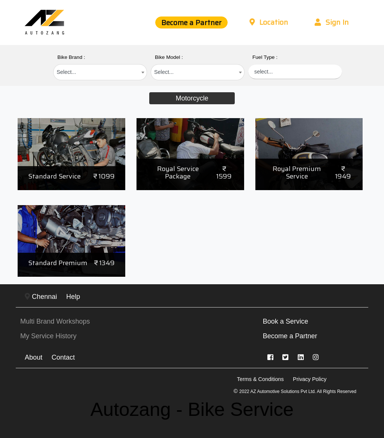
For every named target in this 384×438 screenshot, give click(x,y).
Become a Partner (191, 22)
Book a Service (285, 321)
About (33, 357)
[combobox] (100, 72)
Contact (63, 357)
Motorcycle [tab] (192, 98)
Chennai (41, 296)
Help (73, 296)
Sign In (332, 22)
